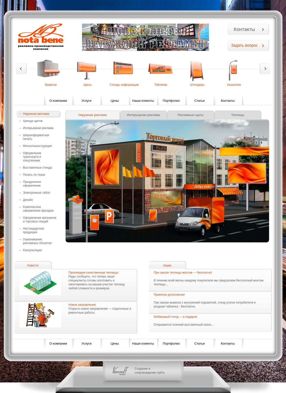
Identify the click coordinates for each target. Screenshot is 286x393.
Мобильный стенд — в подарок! (175, 317)
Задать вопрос (244, 45)
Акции (167, 265)
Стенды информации (124, 85)
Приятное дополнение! (169, 294)
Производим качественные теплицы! (94, 272)
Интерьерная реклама (143, 115)
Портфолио (171, 100)
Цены (115, 100)
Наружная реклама (92, 115)
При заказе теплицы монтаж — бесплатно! (183, 272)
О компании (58, 100)
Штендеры (197, 85)
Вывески (51, 85)
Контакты (244, 29)
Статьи (199, 100)
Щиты (87, 85)
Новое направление (82, 304)
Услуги (86, 100)
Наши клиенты (143, 100)
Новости (32, 265)
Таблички (160, 85)
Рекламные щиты (191, 115)
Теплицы (237, 115)
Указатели (234, 85)
